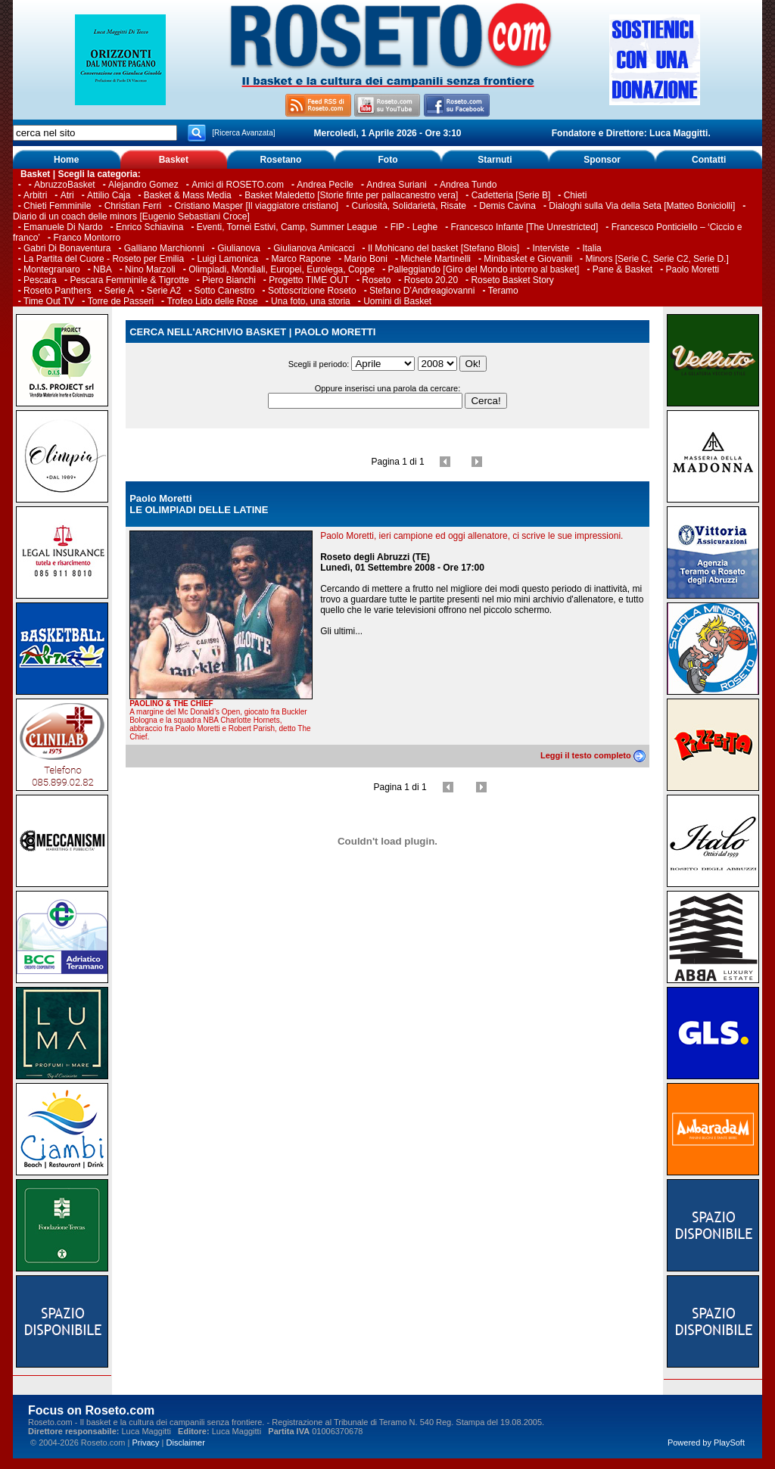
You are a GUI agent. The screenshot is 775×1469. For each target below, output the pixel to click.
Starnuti (495, 159)
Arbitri (35, 195)
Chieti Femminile (57, 206)
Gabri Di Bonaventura (66, 248)
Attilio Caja (108, 195)
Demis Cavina (507, 206)
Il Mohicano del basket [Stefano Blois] (443, 248)
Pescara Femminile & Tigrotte (129, 280)
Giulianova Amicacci (315, 248)
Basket (173, 159)
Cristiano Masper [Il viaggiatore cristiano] (256, 206)
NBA (102, 269)
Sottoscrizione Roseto (312, 290)
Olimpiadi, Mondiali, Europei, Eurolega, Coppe (281, 269)
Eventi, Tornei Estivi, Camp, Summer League (287, 227)
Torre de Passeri (121, 301)
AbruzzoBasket (64, 184)
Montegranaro (51, 269)
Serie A (119, 290)
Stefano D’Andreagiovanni (422, 290)
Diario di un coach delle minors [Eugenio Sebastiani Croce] (131, 216)
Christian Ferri (132, 206)
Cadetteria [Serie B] (511, 195)
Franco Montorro (86, 237)
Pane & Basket (622, 269)
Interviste (550, 248)
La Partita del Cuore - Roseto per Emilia (103, 259)
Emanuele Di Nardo (63, 227)
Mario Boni (366, 259)
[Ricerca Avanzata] (243, 133)
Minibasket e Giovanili (528, 259)
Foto (387, 159)
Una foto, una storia (310, 301)
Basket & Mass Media (188, 195)
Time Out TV (48, 301)
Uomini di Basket (397, 301)
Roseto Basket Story (512, 280)
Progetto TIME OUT (309, 280)
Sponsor (602, 159)
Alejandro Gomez (143, 184)
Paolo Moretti (693, 269)
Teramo (503, 290)
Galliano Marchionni (164, 248)
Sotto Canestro (225, 290)
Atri (67, 195)
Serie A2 (164, 290)
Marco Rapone (301, 259)
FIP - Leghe (414, 227)
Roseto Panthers (57, 290)
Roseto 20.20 (431, 280)
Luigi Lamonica (227, 259)
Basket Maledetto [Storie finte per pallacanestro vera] (351, 195)
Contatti (709, 159)
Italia (591, 248)
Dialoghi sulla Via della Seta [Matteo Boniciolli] (642, 206)
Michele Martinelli (435, 259)
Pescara (40, 280)
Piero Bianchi (229, 280)
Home (66, 159)
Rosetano (281, 159)
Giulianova (238, 248)
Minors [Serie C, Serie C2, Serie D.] (656, 259)
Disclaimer (186, 1442)
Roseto (376, 280)
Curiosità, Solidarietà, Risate (409, 206)
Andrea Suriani (396, 184)
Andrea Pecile (325, 184)
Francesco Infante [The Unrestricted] (525, 227)
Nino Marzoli (150, 269)
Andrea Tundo (468, 184)
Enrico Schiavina (149, 227)
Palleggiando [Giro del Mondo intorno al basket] (484, 269)
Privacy (145, 1442)
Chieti (575, 195)
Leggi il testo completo (593, 755)
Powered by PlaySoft (706, 1442)
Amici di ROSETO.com (237, 184)
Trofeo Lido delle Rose (212, 301)
